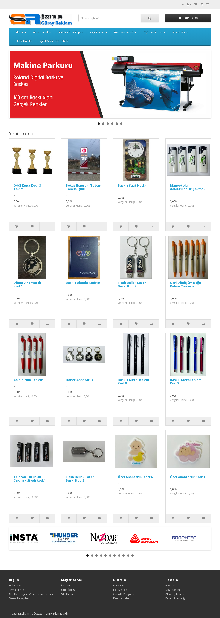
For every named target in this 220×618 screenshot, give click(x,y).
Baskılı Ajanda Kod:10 (83, 282)
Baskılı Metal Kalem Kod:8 (133, 381)
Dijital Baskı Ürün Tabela (54, 41)
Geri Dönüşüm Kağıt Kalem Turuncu (186, 284)
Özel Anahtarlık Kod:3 (187, 477)
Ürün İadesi (68, 590)
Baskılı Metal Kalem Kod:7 (185, 381)
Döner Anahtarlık (79, 380)
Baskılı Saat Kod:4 (132, 185)
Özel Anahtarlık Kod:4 (135, 477)
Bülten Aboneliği (175, 598)
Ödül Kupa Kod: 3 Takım (27, 187)
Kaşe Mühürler (98, 32)
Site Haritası (68, 594)
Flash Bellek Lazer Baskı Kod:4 (132, 284)
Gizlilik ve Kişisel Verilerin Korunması (31, 594)
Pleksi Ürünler (24, 41)
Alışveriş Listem (174, 594)
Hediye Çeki (120, 590)
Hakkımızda (16, 585)
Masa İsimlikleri (42, 32)
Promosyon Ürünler (126, 32)
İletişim (65, 585)
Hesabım (170, 585)
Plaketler (21, 32)
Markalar (118, 585)
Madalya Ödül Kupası (70, 32)
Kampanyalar (121, 598)
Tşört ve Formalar (155, 32)
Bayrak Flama (180, 32)
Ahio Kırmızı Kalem (28, 380)
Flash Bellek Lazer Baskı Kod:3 (80, 479)
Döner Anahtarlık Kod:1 (27, 284)
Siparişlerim (172, 590)
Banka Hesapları (19, 598)
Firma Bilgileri (17, 590)
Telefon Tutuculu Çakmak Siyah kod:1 (30, 479)
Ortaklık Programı (124, 594)
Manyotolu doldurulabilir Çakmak (187, 187)
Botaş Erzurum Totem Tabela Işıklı (83, 187)
